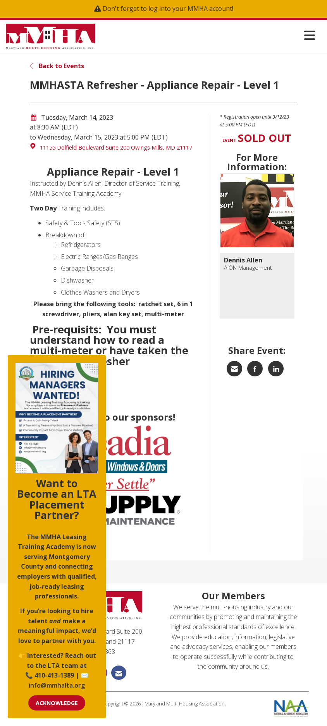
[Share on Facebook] (255, 368)
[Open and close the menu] (207, 35)
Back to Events (57, 66)
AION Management (248, 267)
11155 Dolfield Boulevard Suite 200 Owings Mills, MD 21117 (116, 147)
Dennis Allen (243, 260)
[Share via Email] (234, 368)
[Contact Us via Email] (118, 673)
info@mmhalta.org (57, 685)
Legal (164, 711)
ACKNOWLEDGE (57, 703)
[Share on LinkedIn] (276, 368)
